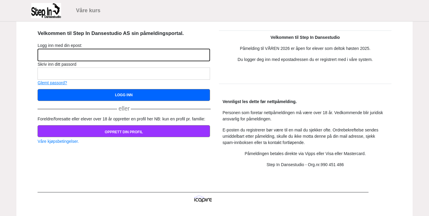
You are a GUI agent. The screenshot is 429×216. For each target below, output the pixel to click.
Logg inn (124, 95)
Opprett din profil (124, 132)
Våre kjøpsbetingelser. (58, 141)
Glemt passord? (52, 82)
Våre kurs (88, 10)
